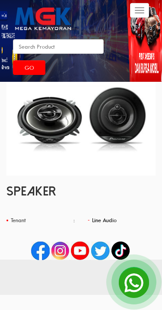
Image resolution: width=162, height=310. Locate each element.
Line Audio (104, 220)
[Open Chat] (134, 282)
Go (29, 67)
